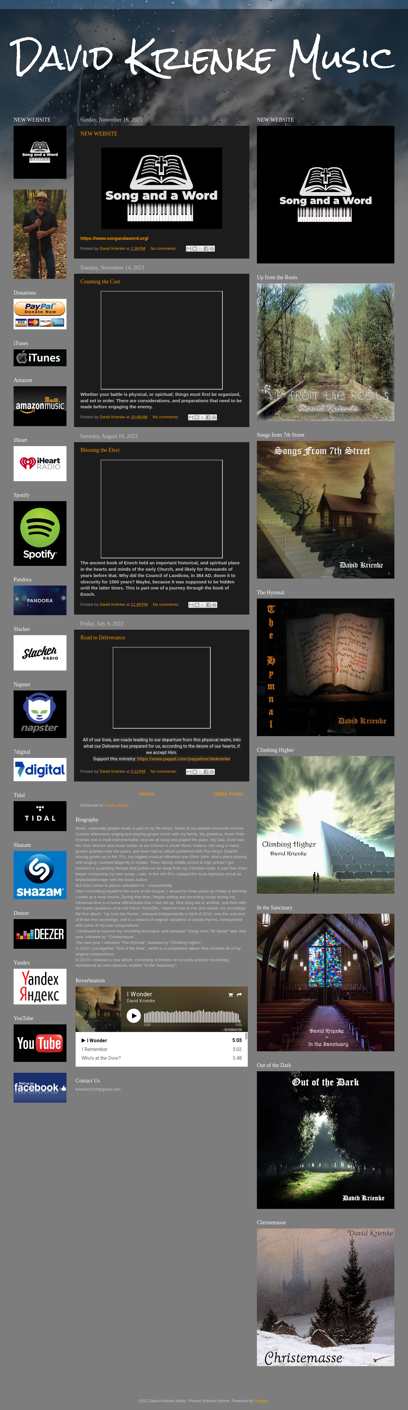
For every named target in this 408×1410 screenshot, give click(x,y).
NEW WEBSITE (99, 134)
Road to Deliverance (102, 638)
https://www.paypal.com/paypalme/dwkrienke (183, 759)
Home (146, 794)
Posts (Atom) (117, 805)
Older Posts (228, 794)
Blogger (261, 1401)
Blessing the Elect (100, 450)
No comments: (164, 248)
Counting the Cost (100, 282)
